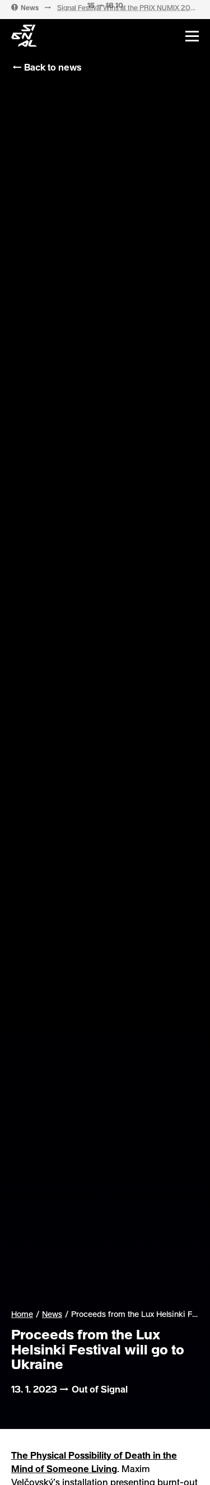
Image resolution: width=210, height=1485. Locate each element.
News (52, 1314)
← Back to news (46, 67)
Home (22, 1314)
